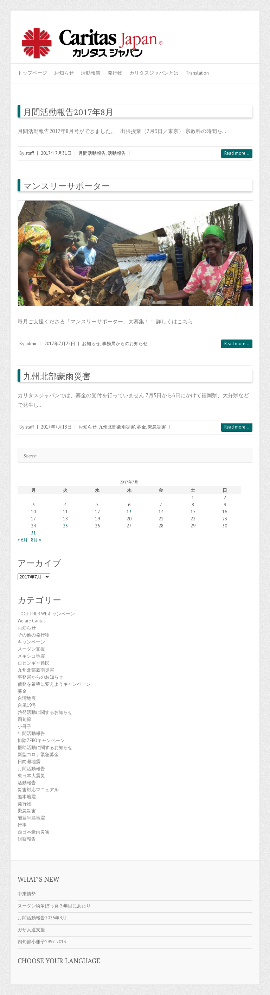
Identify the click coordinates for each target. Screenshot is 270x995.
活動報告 (91, 73)
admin (31, 344)
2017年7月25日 (59, 344)
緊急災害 (157, 427)
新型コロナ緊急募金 (38, 755)
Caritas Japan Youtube (224, 32)
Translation (197, 73)
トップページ (32, 73)
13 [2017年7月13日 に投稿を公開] (129, 512)
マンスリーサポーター (66, 185)
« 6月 (23, 540)
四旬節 (24, 719)
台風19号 (27, 705)
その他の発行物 (34, 635)
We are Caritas (32, 621)
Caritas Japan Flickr (235, 32)
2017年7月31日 (56, 153)
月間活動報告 (92, 153)
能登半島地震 (31, 818)
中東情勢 (27, 894)
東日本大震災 (31, 776)
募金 (141, 427)
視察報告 (27, 839)
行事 (22, 825)
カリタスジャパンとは (154, 73)
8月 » (36, 540)
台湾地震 (27, 698)
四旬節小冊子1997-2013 (42, 942)
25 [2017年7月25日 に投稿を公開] (65, 526)
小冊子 (24, 726)
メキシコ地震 (31, 656)
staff (29, 153)
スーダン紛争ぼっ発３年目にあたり (54, 906)
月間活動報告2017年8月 (68, 112)
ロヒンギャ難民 (34, 663)
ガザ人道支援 (31, 930)
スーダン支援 (31, 649)
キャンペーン (31, 642)
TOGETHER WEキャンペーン (46, 614)
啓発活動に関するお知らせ (45, 712)
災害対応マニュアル (38, 790)
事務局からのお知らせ (125, 344)
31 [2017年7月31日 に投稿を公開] (33, 533)
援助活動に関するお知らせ (45, 747)
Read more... (236, 153)
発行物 (115, 73)
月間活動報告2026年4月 (42, 918)
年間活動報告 (31, 733)
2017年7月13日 (56, 427)
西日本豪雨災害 (34, 832)
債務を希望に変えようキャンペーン (54, 684)
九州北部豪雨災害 (57, 376)
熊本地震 (27, 797)
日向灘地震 (29, 762)
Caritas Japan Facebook (213, 32)
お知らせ (64, 73)
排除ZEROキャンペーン (41, 740)
